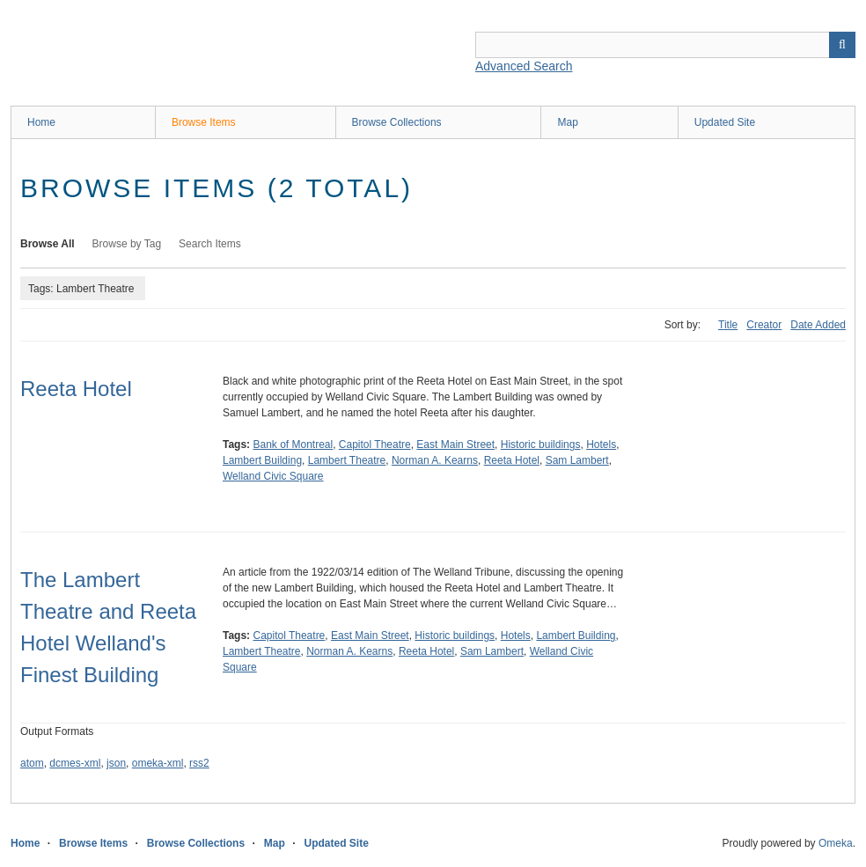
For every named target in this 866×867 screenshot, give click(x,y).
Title (728, 325)
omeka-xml (158, 763)
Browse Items (204, 122)
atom (32, 763)
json (116, 763)
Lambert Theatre (347, 460)
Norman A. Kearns (435, 460)
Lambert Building (262, 460)
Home (41, 122)
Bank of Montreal (293, 444)
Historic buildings (541, 444)
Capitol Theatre (375, 444)
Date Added (818, 325)
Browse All (47, 244)
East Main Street (455, 444)
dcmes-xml (74, 763)
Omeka (835, 843)
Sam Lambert (577, 460)
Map (567, 122)
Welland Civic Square (273, 476)
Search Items (210, 244)
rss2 (199, 763)
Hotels (601, 444)
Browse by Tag (127, 244)
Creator (764, 325)
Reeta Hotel (76, 388)
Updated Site (724, 122)
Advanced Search (524, 66)
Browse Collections (397, 122)
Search (842, 45)
